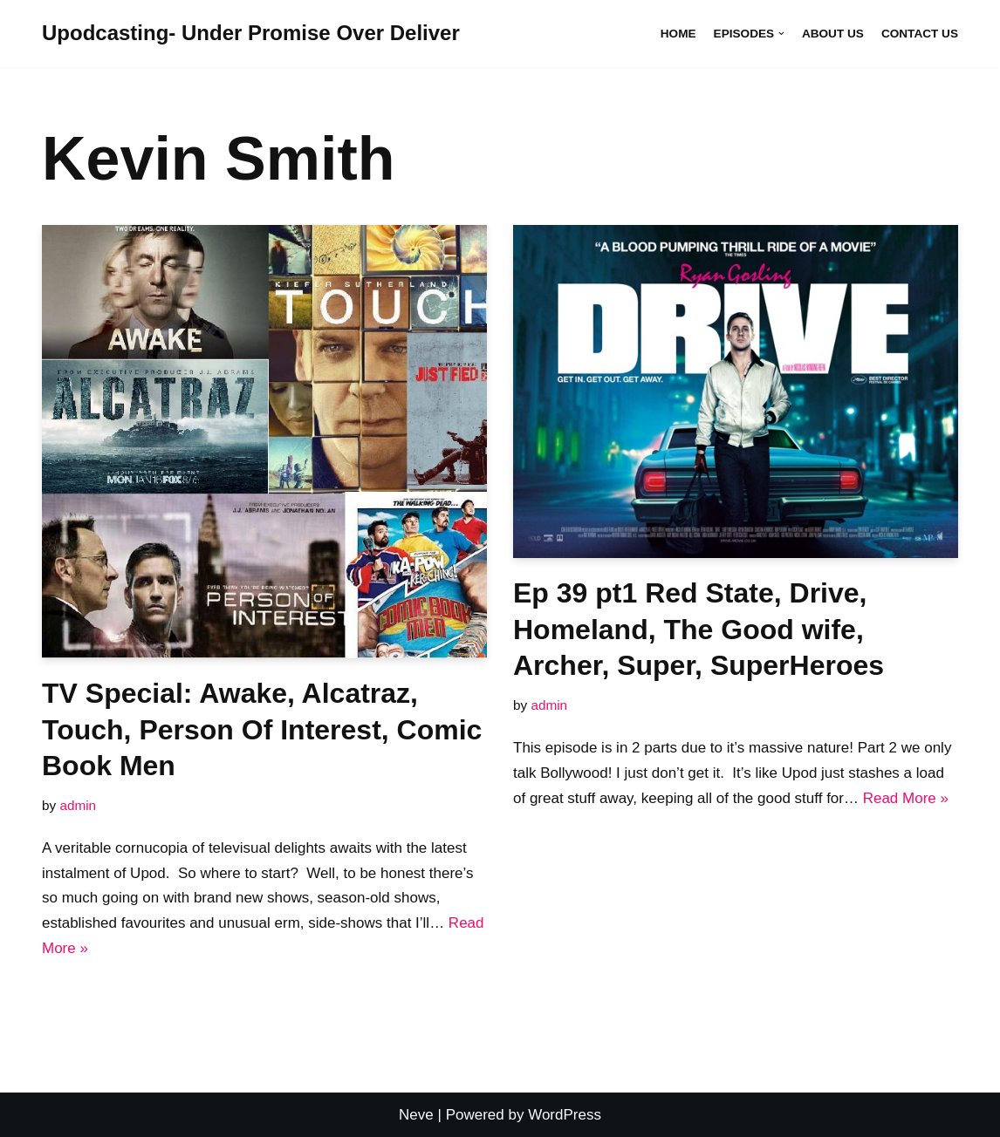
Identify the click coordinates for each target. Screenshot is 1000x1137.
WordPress (564, 1114)
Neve (416, 1114)
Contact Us (919, 33)
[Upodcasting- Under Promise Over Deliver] (251, 33)
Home (678, 33)
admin (77, 805)
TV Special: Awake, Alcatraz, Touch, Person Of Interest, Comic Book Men (262, 729)
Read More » (906, 798)
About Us (833, 33)
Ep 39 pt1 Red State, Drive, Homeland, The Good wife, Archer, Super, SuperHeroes (698, 629)
